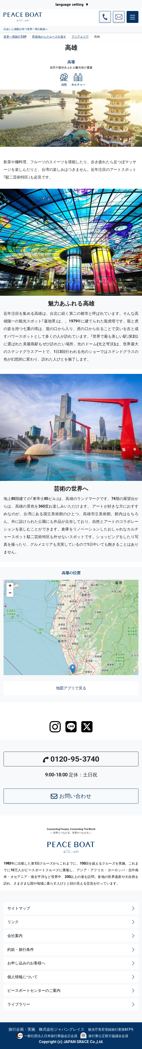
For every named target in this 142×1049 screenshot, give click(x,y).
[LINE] (71, 727)
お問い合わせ (71, 796)
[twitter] (86, 726)
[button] (73, 669)
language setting (69, 4)
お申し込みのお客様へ (71, 963)
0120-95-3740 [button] (71, 759)
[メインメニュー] (132, 17)
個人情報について (71, 977)
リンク (71, 922)
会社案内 (71, 935)
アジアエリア (80, 36)
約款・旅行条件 (71, 949)
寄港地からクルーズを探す (49, 36)
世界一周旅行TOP (15, 36)
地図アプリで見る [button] (71, 688)
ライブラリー (71, 1004)
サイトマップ (71, 908)
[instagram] (55, 726)
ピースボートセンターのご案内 (71, 990)
